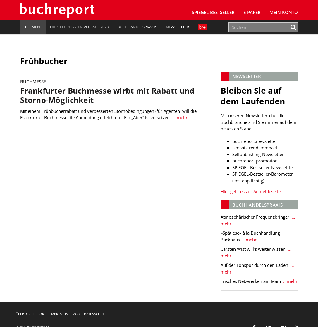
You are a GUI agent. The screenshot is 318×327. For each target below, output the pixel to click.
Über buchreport (31, 314)
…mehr (249, 240)
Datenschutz (95, 314)
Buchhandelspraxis (137, 27)
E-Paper (252, 12)
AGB (76, 314)
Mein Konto (283, 12)
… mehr (180, 117)
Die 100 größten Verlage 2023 (79, 27)
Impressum (59, 314)
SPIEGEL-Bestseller (213, 12)
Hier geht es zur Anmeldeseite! (251, 191)
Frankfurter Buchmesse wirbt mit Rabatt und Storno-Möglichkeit (107, 95)
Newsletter (177, 27)
